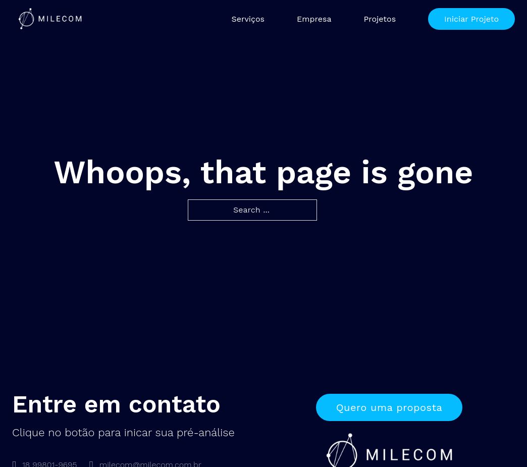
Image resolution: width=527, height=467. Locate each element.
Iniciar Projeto (471, 19)
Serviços (248, 19)
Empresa (314, 19)
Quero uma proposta (389, 407)
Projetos (379, 19)
